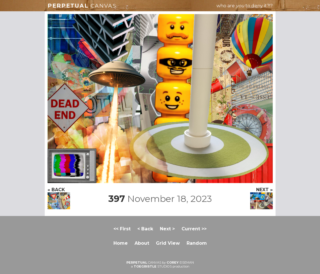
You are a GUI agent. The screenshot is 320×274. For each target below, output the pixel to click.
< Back (145, 228)
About (142, 243)
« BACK (59, 198)
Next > (167, 228)
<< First (122, 228)
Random (197, 243)
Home (120, 243)
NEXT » (261, 198)
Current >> (194, 228)
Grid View (168, 243)
